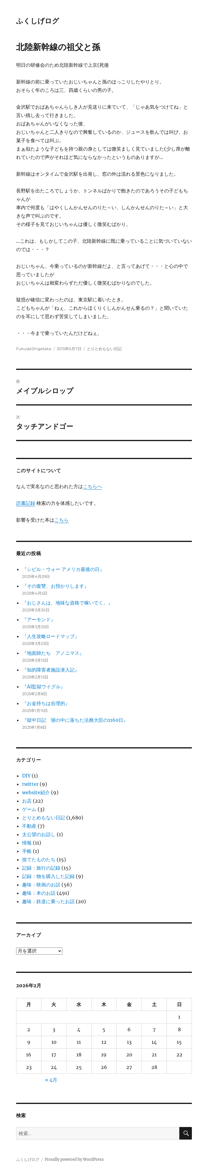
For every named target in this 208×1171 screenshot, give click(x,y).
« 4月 (51, 1080)
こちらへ (92, 486)
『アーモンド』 (39, 619)
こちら (61, 520)
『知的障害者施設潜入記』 (50, 670)
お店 (27, 801)
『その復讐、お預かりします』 (55, 586)
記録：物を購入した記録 (48, 876)
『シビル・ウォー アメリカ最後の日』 (63, 569)
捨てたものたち (39, 859)
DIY (26, 776)
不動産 (29, 826)
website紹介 (36, 792)
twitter (30, 784)
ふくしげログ (37, 21)
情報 (27, 843)
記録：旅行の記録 (41, 868)
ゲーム (29, 809)
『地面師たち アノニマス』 (53, 653)
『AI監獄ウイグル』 (43, 686)
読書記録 (25, 503)
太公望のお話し (39, 834)
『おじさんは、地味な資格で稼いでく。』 (67, 603)
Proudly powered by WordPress (74, 1159)
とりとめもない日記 (104, 348)
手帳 (27, 851)
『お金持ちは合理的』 (46, 703)
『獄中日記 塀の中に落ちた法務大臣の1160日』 (75, 720)
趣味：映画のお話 (41, 885)
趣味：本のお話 (39, 893)
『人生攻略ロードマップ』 (50, 636)
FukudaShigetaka (33, 348)
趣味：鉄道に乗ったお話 (48, 901)
